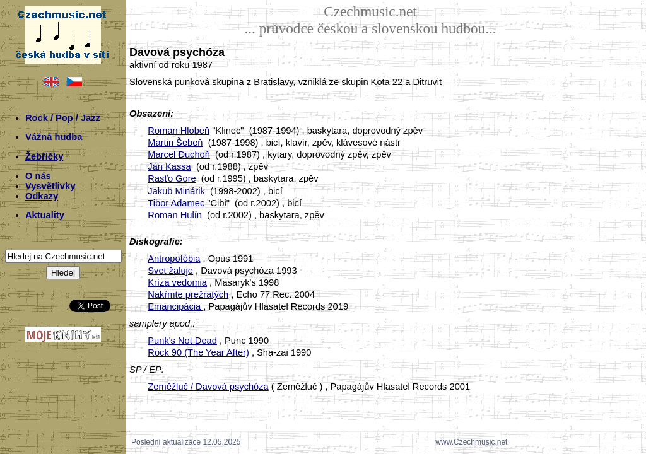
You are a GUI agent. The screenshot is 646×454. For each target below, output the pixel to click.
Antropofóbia (174, 258)
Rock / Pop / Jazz (62, 118)
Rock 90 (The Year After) (198, 352)
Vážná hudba (53, 137)
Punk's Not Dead (182, 340)
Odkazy (41, 196)
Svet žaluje (170, 270)
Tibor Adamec (176, 203)
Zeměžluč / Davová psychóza (208, 386)
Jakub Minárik (176, 191)
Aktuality (44, 215)
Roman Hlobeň (178, 130)
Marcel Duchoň (179, 154)
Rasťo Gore (172, 178)
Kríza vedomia (177, 282)
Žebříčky (44, 156)
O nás (38, 176)
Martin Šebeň (175, 142)
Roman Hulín (175, 215)
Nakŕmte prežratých (188, 294)
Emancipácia (175, 306)
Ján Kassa (169, 166)
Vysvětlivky (50, 186)
